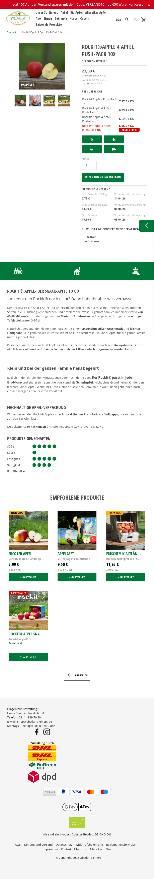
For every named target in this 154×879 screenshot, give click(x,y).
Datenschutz (64, 844)
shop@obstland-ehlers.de (34, 721)
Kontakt (66, 849)
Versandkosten (94, 82)
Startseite (12, 32)
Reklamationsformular (121, 844)
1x (91, 139)
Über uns (80, 849)
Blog (108, 849)
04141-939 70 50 (30, 717)
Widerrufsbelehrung (89, 844)
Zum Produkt (28, 577)
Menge (85, 158)
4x (114, 139)
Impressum (50, 849)
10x (113, 149)
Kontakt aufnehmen (91, 239)
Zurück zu (77, 675)
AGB (18, 844)
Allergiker (96, 849)
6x (91, 149)
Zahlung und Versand (38, 844)
